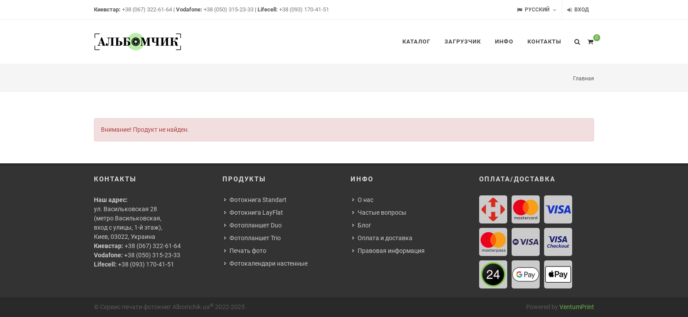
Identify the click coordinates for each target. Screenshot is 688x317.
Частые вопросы (382, 212)
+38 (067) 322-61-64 (147, 9)
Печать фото (247, 250)
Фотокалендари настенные (268, 263)
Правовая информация (391, 250)
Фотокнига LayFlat (256, 212)
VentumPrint (576, 306)
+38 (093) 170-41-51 (304, 9)
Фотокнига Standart (258, 199)
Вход (578, 9)
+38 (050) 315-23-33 (229, 9)
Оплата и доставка (385, 237)
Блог (364, 225)
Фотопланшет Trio (255, 237)
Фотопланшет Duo (255, 225)
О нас (365, 199)
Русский (536, 9)
